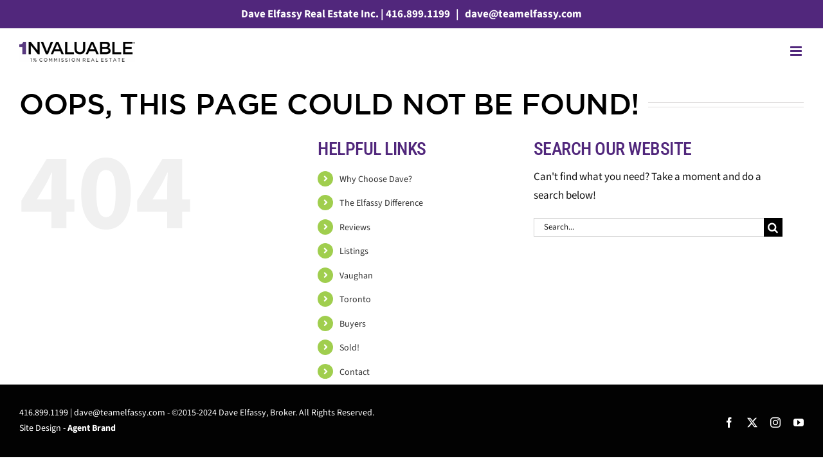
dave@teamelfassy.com (522, 14)
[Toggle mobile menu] (797, 51)
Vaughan (356, 275)
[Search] (773, 227)
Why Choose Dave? (375, 179)
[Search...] (649, 227)
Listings (353, 251)
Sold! (349, 347)
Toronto (355, 299)
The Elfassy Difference (381, 203)
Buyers (352, 324)
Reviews (354, 227)
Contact (354, 372)
